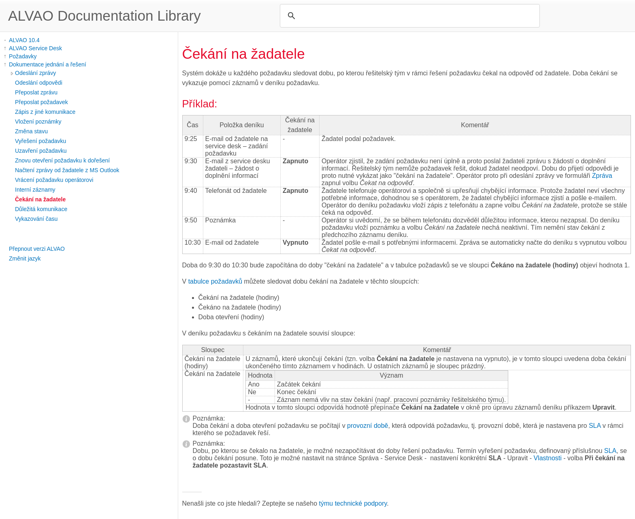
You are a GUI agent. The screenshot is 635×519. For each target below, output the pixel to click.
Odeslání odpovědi (38, 82)
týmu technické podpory (353, 503)
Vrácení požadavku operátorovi (54, 180)
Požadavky (22, 56)
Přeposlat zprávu (36, 92)
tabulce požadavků (215, 281)
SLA (595, 425)
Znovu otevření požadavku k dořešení (62, 160)
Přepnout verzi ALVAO (37, 249)
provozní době (367, 425)
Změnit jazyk (25, 258)
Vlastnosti (547, 458)
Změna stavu (31, 131)
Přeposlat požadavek (41, 102)
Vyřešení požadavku (40, 141)
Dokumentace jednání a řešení (47, 64)
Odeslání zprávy (35, 73)
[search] (408, 16)
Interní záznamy (35, 189)
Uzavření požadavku (41, 150)
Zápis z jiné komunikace (45, 112)
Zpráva (602, 175)
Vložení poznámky (38, 121)
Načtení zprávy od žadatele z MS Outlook (67, 170)
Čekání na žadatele (40, 199)
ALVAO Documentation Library (104, 15)
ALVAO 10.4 (24, 40)
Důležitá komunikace (41, 209)
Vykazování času (36, 219)
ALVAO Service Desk (35, 48)
